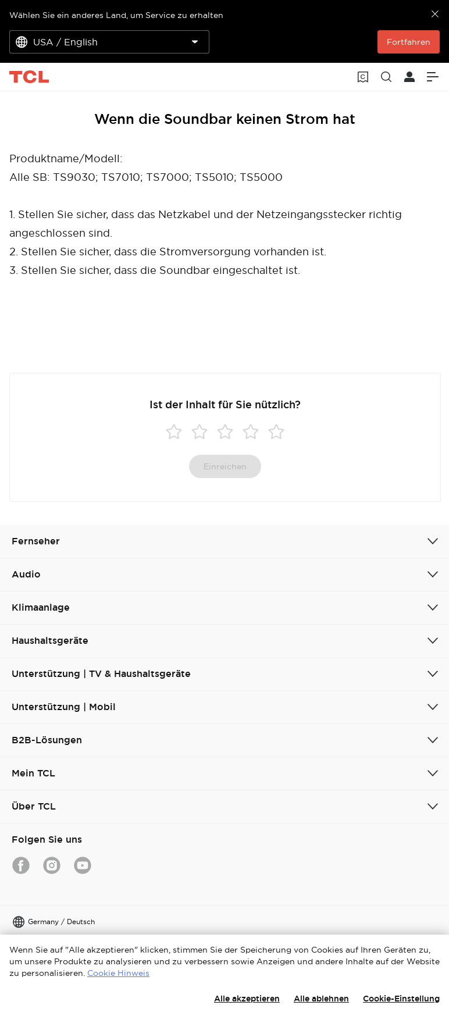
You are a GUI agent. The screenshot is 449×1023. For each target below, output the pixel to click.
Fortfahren (408, 42)
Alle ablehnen (321, 998)
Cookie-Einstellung (401, 998)
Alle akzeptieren (247, 998)
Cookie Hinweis (118, 973)
